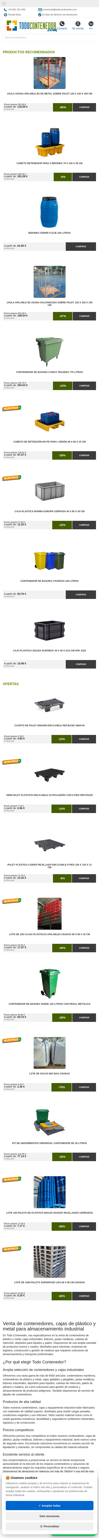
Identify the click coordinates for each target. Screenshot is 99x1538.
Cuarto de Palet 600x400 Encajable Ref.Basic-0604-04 (49, 725)
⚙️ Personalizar (49, 1526)
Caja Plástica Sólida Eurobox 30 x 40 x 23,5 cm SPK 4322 (49, 650)
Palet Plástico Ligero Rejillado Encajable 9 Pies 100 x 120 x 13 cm (50, 866)
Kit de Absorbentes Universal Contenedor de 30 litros (49, 1143)
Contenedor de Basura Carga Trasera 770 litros (49, 372)
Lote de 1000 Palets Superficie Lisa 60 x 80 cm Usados (49, 1282)
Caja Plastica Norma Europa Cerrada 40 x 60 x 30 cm (50, 511)
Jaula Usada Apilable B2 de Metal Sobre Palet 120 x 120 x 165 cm (49, 93)
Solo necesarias (49, 1516)
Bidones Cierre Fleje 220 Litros (49, 233)
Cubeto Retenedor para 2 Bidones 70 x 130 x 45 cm (49, 163)
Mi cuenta (78, 25)
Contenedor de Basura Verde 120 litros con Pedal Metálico (49, 1004)
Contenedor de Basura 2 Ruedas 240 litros (49, 581)
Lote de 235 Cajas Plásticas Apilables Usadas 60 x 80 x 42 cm (49, 934)
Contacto (62, 25)
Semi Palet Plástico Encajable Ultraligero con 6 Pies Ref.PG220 (49, 795)
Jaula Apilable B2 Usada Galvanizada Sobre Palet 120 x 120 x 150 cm (49, 304)
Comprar (84, 107)
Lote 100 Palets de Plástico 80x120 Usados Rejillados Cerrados (49, 1213)
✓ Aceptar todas (49, 1505)
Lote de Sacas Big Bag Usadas (49, 1073)
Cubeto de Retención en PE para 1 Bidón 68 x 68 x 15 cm (49, 441)
